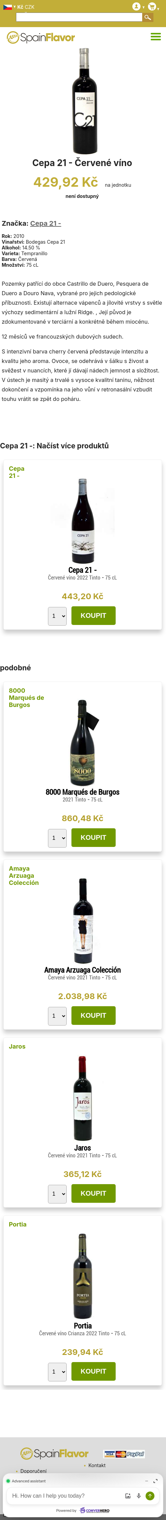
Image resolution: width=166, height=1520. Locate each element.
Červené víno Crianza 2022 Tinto (75, 1333)
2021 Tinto (75, 799)
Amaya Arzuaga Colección (24, 875)
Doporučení (33, 1471)
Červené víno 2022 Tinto (75, 577)
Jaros (17, 1046)
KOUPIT (93, 615)
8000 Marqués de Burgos (26, 697)
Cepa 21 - (45, 223)
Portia (18, 1224)
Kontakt (96, 1465)
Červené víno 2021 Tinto (75, 977)
